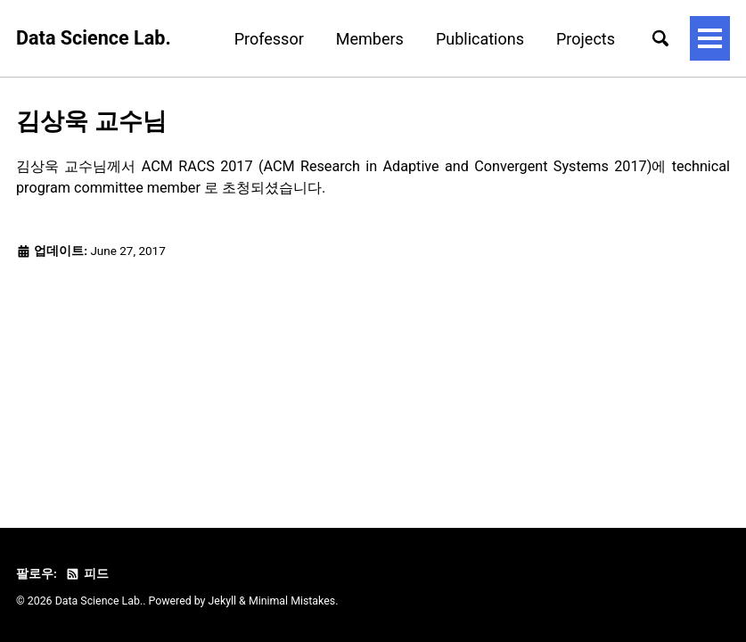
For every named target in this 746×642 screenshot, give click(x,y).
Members (370, 38)
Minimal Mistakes (292, 601)
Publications (480, 38)
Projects (585, 38)
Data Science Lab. (93, 38)
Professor (269, 38)
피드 (86, 573)
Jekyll (223, 601)
